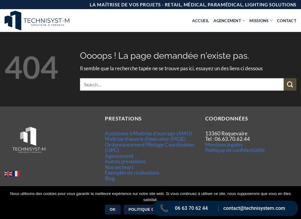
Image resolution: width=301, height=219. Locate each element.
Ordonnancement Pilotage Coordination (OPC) (149, 147)
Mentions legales (224, 144)
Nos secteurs (119, 167)
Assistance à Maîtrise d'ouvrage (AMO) (148, 133)
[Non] (292, 204)
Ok (113, 209)
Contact (286, 20)
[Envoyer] (290, 84)
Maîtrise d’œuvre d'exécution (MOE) (145, 139)
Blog (110, 178)
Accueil (200, 20)
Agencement (229, 20)
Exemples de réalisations (132, 172)
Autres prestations (125, 161)
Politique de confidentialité (235, 150)
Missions (261, 20)
